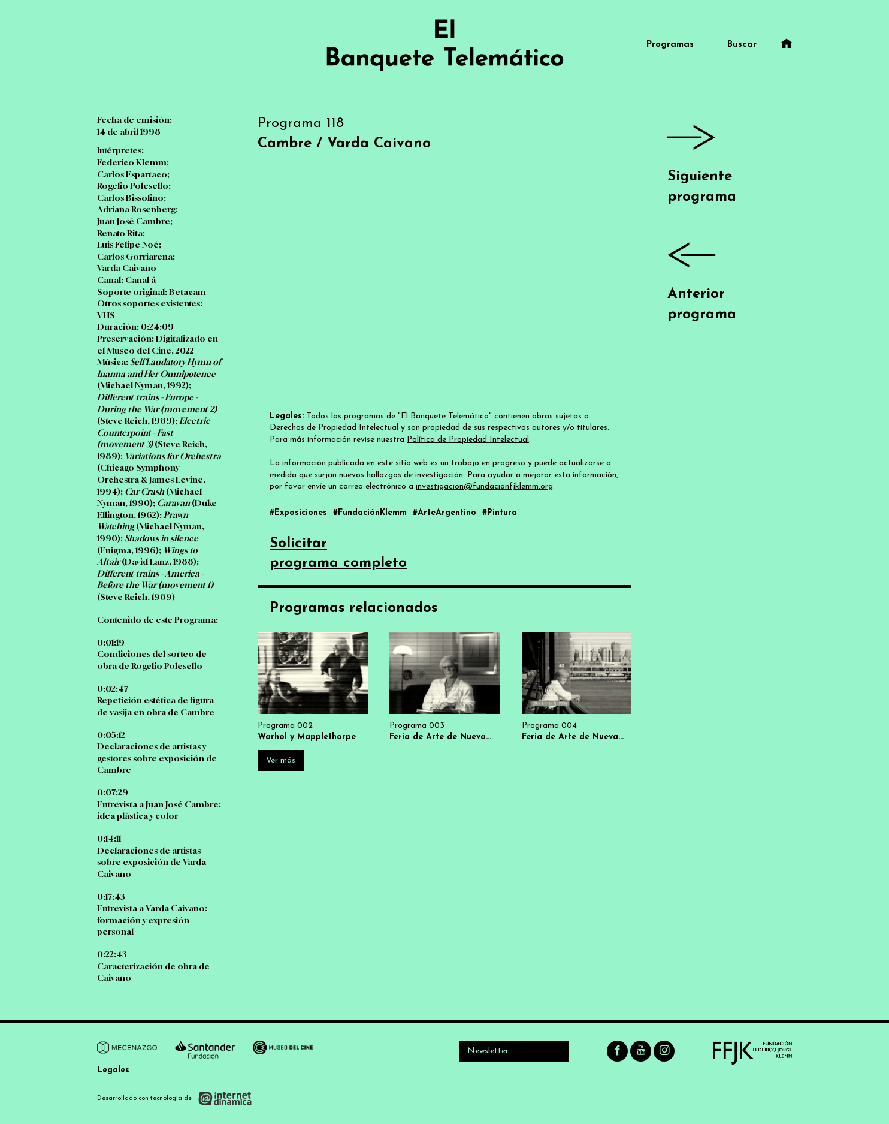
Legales (113, 1070)
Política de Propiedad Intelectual (468, 439)
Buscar (742, 44)
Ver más (280, 760)
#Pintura (499, 512)
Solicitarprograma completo (338, 554)
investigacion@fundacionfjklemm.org (484, 486)
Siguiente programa (729, 159)
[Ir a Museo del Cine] (283, 1050)
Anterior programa (729, 276)
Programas (670, 44)
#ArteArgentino (446, 512)
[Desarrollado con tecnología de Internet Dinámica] (174, 1098)
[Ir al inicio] (444, 45)
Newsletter (488, 1051)
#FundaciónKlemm (371, 512)
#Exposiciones (300, 512)
